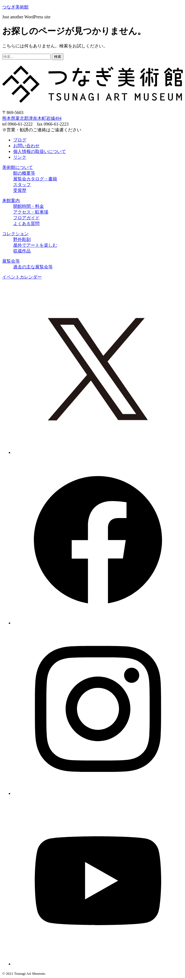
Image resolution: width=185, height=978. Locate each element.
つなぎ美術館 (15, 7)
